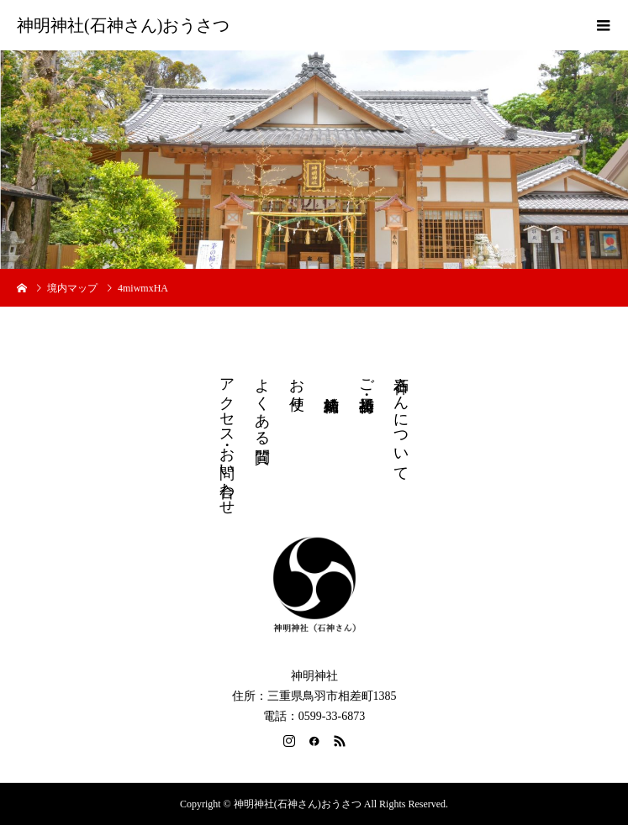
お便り (296, 385)
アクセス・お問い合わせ (227, 437)
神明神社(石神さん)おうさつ (123, 25)
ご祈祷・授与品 (366, 377)
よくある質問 (262, 403)
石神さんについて (401, 421)
